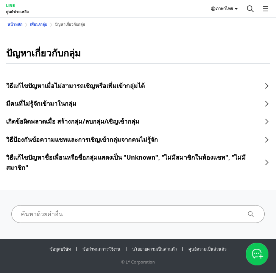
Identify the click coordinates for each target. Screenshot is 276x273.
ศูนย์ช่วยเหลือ (17, 11)
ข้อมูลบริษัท (60, 249)
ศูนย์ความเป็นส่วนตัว (207, 249)
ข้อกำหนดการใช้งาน (101, 249)
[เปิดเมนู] (265, 8)
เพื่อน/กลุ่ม (38, 24)
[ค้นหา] (250, 8)
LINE (10, 5)
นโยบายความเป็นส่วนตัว (154, 249)
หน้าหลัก (15, 24)
